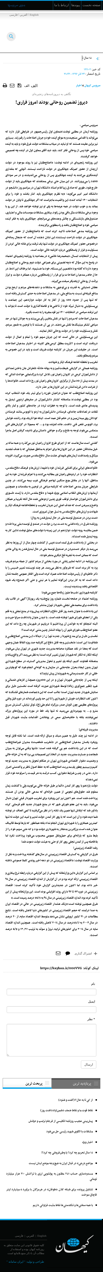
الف (26, 86)
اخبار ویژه (87, 1142)
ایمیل (91, 1001)
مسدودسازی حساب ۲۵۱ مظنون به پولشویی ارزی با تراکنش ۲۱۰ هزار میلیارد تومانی (51, 1176)
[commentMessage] (51, 1040)
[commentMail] (51, 1009)
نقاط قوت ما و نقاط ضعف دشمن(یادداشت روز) (66, 1110)
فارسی (13, 14)
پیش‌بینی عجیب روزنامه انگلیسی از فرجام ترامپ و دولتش (60, 1121)
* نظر (91, 1019)
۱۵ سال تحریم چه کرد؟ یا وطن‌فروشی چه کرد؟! (67, 1152)
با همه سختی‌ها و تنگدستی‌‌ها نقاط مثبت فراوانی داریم (63, 1205)
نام (93, 984)
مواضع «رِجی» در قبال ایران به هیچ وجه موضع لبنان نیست (61, 1163)
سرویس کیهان (92, 85)
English (34, 14)
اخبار (79, 85)
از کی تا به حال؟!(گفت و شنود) (75, 1100)
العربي (23, 14)
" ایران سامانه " (16, 1261)
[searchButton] (11, 36)
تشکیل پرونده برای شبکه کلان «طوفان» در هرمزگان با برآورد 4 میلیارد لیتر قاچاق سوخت (51, 1192)
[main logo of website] (67, 31)
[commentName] (51, 992)
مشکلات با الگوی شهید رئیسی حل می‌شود (69, 1131)
